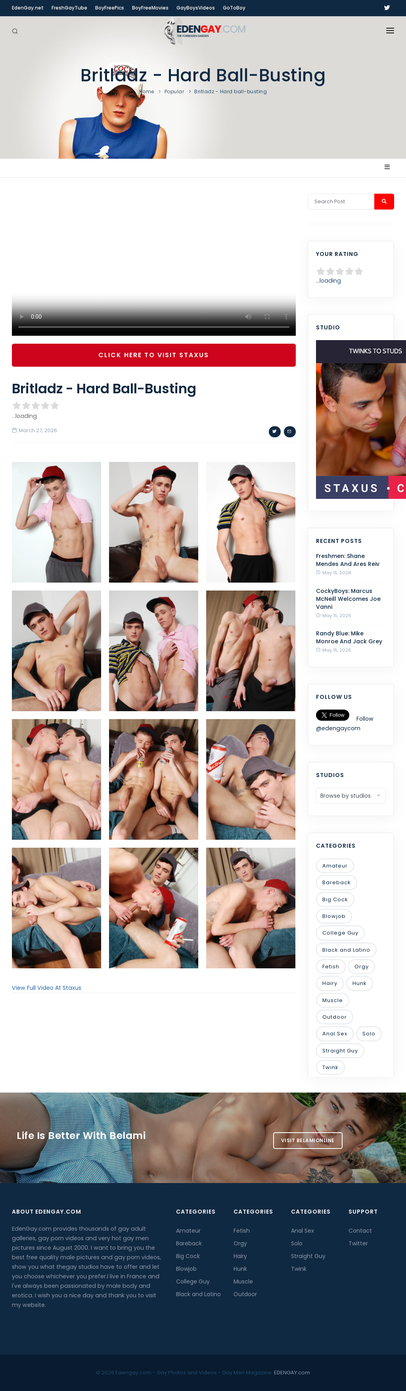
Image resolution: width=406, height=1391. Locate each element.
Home (146, 91)
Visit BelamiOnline (308, 1140)
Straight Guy (340, 1050)
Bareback (336, 882)
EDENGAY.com (292, 1372)
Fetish (330, 966)
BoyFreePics (109, 7)
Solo (368, 1033)
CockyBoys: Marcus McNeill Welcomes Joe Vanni (348, 599)
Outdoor (334, 1017)
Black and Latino (346, 950)
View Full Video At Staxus (46, 988)
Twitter (358, 1243)
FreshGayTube (69, 7)
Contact (360, 1231)
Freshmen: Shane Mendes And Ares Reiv (347, 560)
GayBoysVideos (195, 7)
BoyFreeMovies (150, 7)
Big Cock (335, 899)
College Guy (340, 933)
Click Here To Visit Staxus (153, 355)
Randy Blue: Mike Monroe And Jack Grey (349, 637)
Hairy (329, 983)
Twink (330, 1067)
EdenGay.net (28, 7)
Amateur (335, 866)
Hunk (359, 983)
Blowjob (334, 916)
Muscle (332, 1000)
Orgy (361, 966)
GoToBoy (234, 7)
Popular (174, 91)
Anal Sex (334, 1033)
